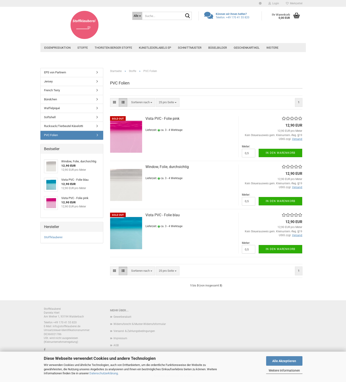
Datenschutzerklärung (103, 373)
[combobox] (141, 102)
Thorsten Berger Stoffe (113, 47)
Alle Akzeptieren (284, 361)
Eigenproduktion (57, 47)
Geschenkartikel (247, 47)
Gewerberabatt (122, 316)
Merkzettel (294, 3)
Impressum (120, 338)
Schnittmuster (189, 47)
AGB (116, 345)
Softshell (50, 117)
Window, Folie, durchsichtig (167, 167)
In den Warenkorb (280, 152)
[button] (260, 3)
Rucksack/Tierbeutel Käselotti (63, 126)
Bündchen (50, 99)
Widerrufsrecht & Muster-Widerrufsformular (139, 324)
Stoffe (82, 47)
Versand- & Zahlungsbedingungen (134, 331)
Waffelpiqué (52, 108)
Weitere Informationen (284, 370)
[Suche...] (137, 16)
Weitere (272, 47)
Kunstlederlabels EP (155, 47)
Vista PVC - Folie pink (162, 118)
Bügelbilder (217, 47)
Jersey (48, 81)
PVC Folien (51, 135)
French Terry (52, 90)
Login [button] (273, 3)
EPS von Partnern (55, 72)
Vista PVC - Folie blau (162, 215)
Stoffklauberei (53, 237)
